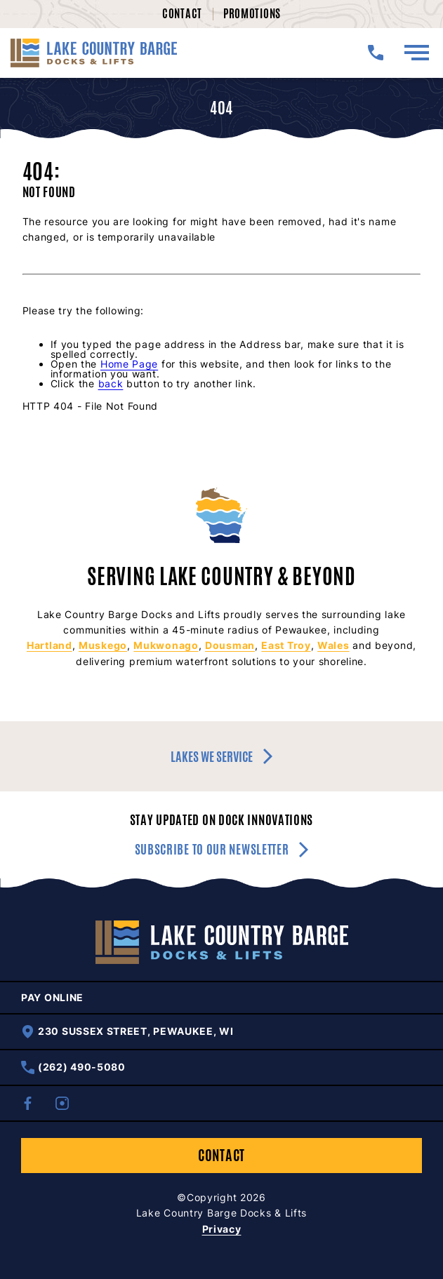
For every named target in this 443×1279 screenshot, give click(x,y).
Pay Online (52, 998)
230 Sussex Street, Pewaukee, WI (127, 1031)
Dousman (230, 645)
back (111, 383)
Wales (333, 645)
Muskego (103, 645)
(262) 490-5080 (73, 1067)
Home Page (129, 364)
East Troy (285, 645)
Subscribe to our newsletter (222, 849)
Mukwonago (165, 645)
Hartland (49, 645)
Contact (182, 14)
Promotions (252, 14)
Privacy (222, 1229)
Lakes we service (221, 756)
